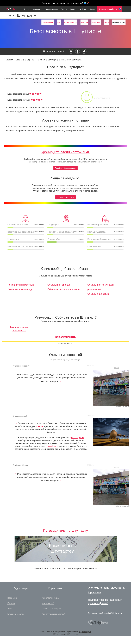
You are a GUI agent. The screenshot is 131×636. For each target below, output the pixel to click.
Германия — (11, 16)
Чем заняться (19, 330)
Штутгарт (52, 60)
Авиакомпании (52, 9)
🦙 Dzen (82, 9)
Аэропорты (37, 9)
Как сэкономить (65, 337)
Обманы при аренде (58, 284)
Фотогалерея (74, 568)
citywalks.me (52, 446)
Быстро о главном (19, 327)
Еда (58, 22)
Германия (40, 60)
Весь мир (20, 60)
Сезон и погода (70, 22)
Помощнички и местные (21, 284)
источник (116, 367)
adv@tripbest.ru (114, 613)
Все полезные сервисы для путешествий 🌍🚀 (65, 3)
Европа (30, 60)
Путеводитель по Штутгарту (65, 530)
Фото (106, 22)
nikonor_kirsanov (21, 366)
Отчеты (64, 9)
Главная (9, 60)
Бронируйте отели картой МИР (65, 152)
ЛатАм (92, 9)
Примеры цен (47, 22)
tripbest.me (94, 592)
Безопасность (90, 568)
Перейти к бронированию (65, 168)
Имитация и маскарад (20, 289)
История (84, 22)
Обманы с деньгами (98, 293)
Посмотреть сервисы (65, 197)
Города (27, 9)
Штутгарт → (27, 15)
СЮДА (39, 426)
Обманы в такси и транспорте (63, 289)
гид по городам (85, 632)
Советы (73, 9)
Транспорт (96, 22)
